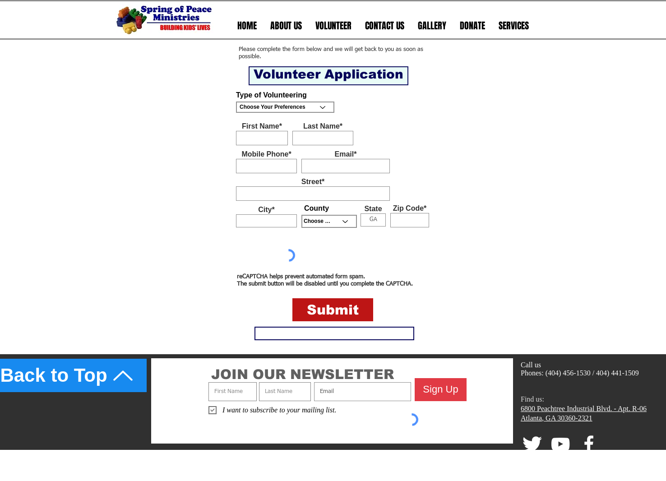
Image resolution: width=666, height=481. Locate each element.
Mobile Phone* (266, 154)
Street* (313, 181)
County (316, 208)
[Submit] (332, 309)
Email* (346, 154)
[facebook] (589, 444)
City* (266, 209)
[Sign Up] (441, 389)
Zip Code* (410, 208)
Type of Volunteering (271, 95)
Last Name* (322, 126)
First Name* (262, 126)
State (373, 209)
